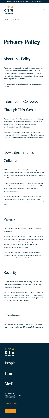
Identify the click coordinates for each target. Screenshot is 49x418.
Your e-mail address (11, 403)
